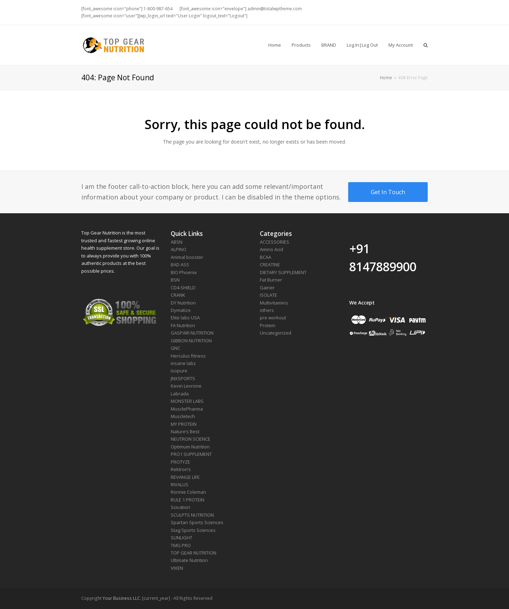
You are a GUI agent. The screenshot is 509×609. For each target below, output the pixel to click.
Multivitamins (274, 303)
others (267, 310)
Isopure (179, 370)
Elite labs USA (185, 317)
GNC (175, 348)
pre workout (273, 317)
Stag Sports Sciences (193, 530)
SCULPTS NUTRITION (192, 515)
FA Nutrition (183, 325)
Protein (267, 325)
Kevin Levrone (186, 386)
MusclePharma (187, 409)
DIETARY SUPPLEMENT (283, 272)
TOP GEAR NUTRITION (193, 553)
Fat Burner (271, 280)
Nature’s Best (185, 431)
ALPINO (178, 249)
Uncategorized (275, 333)
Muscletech (183, 416)
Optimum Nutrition (190, 446)
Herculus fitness (188, 356)
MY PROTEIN (184, 424)
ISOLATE (268, 295)
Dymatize (181, 310)
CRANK (178, 295)
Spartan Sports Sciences (197, 522)
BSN (175, 280)
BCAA (265, 257)
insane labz (183, 363)
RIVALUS (179, 484)
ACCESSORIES (274, 242)
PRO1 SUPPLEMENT (191, 454)
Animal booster (187, 257)
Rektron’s (181, 469)
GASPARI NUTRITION (192, 333)
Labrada (180, 393)
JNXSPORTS (183, 378)
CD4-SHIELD (183, 287)
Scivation (180, 507)
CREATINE (270, 264)
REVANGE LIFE (185, 477)
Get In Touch (388, 192)
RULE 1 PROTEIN (187, 500)
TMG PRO (181, 545)
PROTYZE (180, 462)
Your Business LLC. (122, 598)
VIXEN (177, 568)
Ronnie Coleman (188, 492)
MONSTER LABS (187, 401)
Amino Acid (271, 249)
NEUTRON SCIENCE (190, 439)
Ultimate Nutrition (189, 560)
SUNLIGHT (181, 537)
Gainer (267, 287)
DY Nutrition (183, 303)
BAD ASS (180, 264)
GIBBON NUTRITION (191, 340)
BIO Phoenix (184, 272)
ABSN (176, 242)
